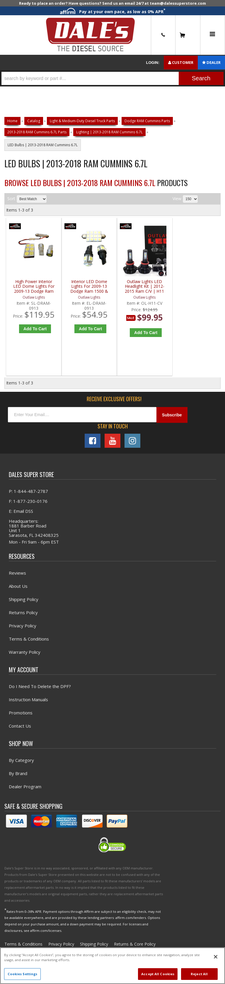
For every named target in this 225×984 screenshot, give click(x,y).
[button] (112, 78)
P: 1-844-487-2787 (28, 491)
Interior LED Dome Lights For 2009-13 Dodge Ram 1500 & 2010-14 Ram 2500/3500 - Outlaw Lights (87, 286)
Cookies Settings (23, 974)
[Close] (215, 956)
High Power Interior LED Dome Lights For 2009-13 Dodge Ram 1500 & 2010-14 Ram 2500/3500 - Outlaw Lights (33, 286)
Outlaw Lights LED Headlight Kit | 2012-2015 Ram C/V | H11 (141, 286)
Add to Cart (34, 328)
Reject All (199, 974)
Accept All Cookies (157, 974)
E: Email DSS (21, 511)
